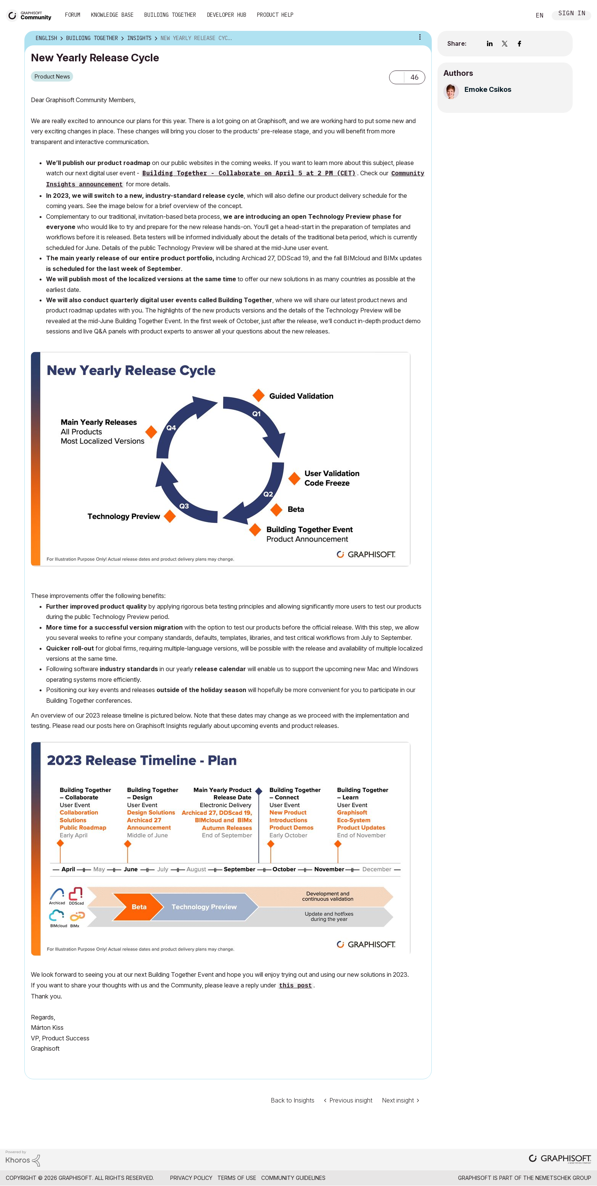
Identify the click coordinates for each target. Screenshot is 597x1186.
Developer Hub (226, 14)
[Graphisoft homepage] (560, 1159)
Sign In (572, 14)
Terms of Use (236, 1178)
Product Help (275, 14)
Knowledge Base (112, 14)
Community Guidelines (293, 1178)
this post (295, 985)
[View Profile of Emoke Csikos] (488, 89)
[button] (396, 77)
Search (516, 15)
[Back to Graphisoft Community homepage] (31, 14)
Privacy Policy (191, 1178)
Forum (72, 14)
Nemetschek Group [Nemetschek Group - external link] (563, 1178)
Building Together (170, 14)
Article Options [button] (420, 37)
